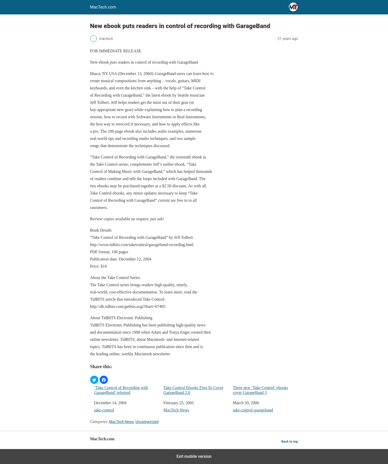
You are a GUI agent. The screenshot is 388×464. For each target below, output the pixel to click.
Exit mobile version (193, 456)
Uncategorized (147, 422)
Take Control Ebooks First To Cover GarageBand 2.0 (193, 390)
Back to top (289, 441)
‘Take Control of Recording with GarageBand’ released (121, 390)
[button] (94, 380)
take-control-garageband (253, 410)
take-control (104, 410)
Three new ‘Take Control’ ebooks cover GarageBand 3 (260, 390)
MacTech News (176, 410)
